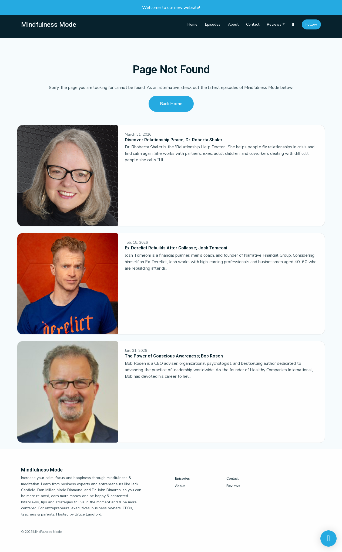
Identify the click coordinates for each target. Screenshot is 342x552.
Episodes (212, 24)
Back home (171, 104)
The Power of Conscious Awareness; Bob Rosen (174, 356)
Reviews (274, 24)
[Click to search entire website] (293, 24)
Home (192, 24)
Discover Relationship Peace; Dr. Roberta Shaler (173, 139)
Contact (252, 24)
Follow (311, 24)
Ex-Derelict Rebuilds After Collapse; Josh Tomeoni (176, 247)
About (233, 24)
